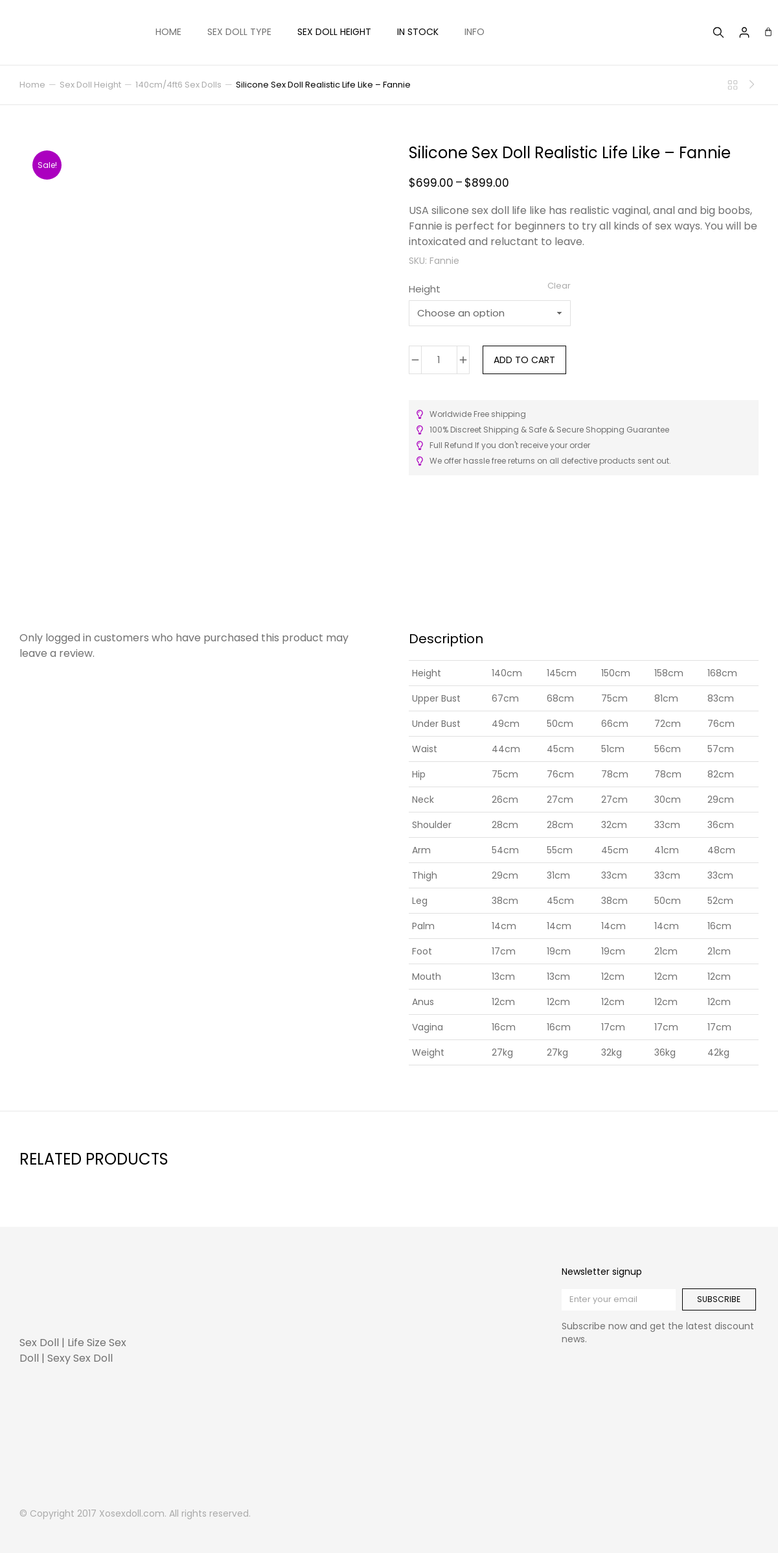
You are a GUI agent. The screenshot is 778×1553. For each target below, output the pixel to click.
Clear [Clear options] (559, 285)
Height (424, 289)
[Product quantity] (439, 360)
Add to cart (524, 359)
